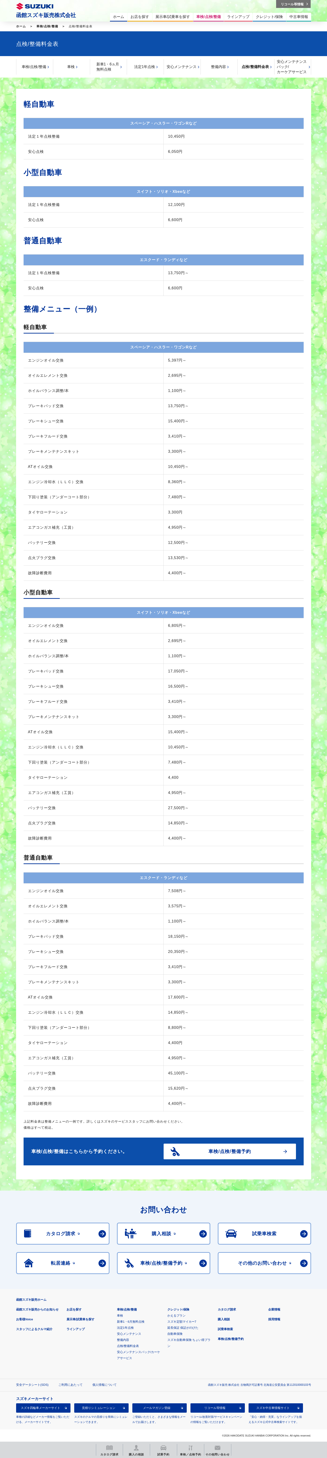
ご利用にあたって (70, 1384)
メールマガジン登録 (156, 1408)
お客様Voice (24, 1319)
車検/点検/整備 (47, 26)
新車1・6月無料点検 (130, 1321)
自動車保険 (175, 1334)
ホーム (21, 26)
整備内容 (218, 67)
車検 (71, 67)
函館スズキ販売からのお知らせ (37, 1309)
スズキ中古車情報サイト (273, 1408)
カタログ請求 (227, 1309)
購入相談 (224, 1319)
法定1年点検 (144, 67)
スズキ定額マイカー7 (181, 1321)
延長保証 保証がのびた (183, 1327)
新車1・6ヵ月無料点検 (107, 66)
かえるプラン (176, 1315)
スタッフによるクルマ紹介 (34, 1329)
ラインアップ (76, 1329)
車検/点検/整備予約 (231, 1339)
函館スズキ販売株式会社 (46, 15)
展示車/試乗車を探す (81, 1319)
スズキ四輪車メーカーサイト (40, 1408)
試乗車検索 (225, 1329)
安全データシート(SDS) (32, 1384)
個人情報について (104, 1384)
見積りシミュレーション (98, 1408)
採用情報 (274, 1319)
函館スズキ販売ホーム (31, 1299)
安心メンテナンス (182, 67)
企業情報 (274, 1309)
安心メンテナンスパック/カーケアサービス (292, 67)
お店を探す (74, 1309)
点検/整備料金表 (255, 67)
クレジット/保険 (178, 1309)
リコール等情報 (214, 1408)
